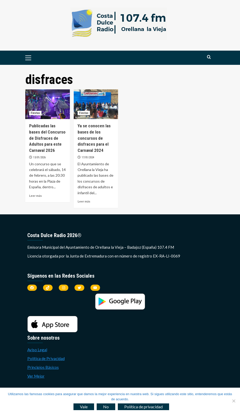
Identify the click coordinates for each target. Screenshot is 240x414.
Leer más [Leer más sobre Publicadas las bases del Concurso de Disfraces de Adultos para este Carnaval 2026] (35, 196)
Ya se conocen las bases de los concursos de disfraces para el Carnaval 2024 (94, 138)
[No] (233, 400)
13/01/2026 (39, 157)
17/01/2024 (88, 157)
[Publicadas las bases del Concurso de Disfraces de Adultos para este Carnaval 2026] (47, 104)
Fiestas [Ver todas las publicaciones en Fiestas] (35, 113)
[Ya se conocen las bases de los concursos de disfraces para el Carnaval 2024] (96, 104)
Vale (84, 406)
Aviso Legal (37, 349)
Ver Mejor (36, 376)
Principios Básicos (43, 367)
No (106, 406)
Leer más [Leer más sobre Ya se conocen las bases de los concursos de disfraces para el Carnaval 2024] (84, 201)
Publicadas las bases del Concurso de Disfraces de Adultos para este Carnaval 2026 (47, 138)
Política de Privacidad (46, 358)
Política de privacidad (143, 406)
